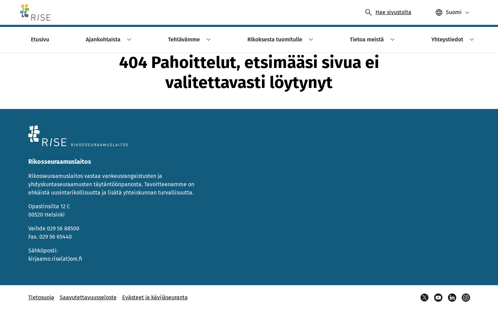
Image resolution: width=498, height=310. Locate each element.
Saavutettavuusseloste (88, 297)
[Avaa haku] (387, 12)
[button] (452, 12)
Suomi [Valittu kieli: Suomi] (454, 12)
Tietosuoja (41, 297)
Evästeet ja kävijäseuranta (155, 297)
